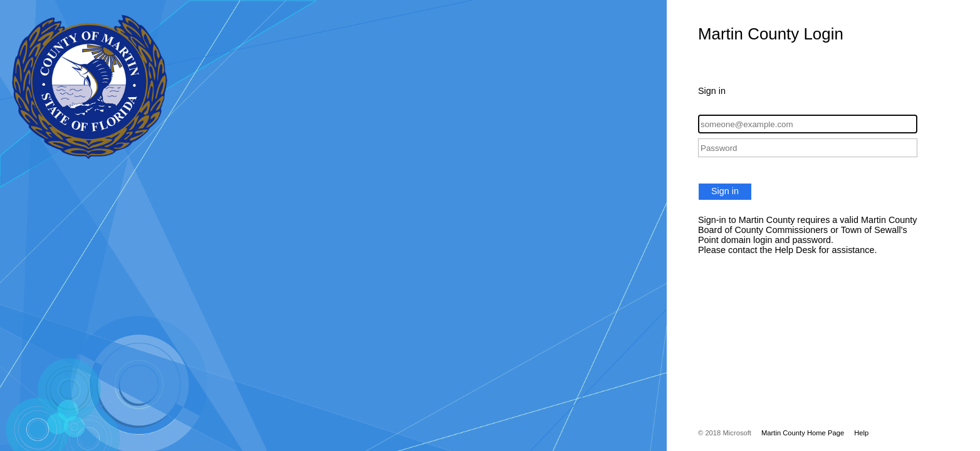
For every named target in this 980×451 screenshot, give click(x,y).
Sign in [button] (725, 191)
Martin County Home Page (802, 433)
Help (861, 433)
